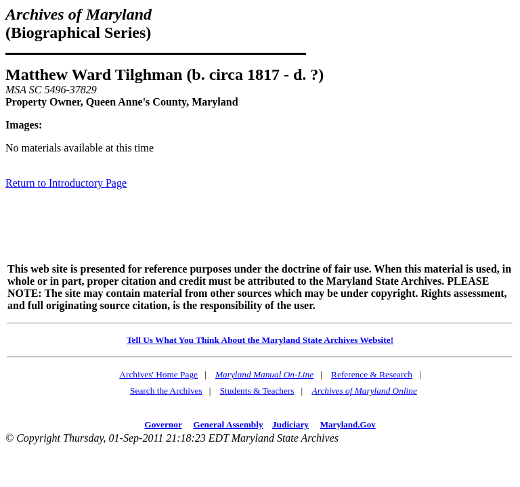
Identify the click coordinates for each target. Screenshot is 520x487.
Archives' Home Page (158, 374)
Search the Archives (166, 391)
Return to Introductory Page (66, 183)
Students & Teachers (257, 391)
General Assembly (228, 424)
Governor (162, 424)
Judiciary (290, 424)
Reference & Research (371, 374)
